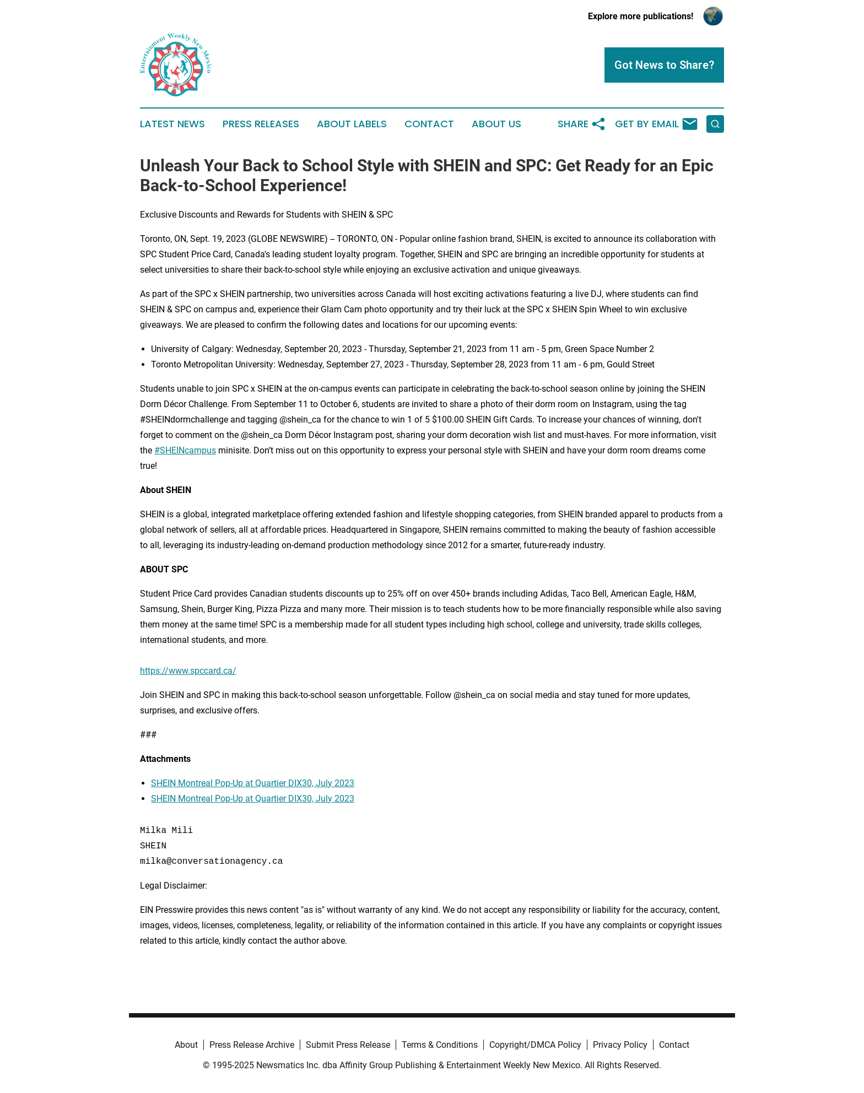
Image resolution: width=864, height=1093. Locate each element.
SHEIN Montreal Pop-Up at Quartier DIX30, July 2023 (252, 783)
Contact (429, 124)
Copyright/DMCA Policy (535, 1045)
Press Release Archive (251, 1045)
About (186, 1045)
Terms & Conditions (440, 1045)
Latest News (172, 124)
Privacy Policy (620, 1045)
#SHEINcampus (185, 450)
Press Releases (261, 124)
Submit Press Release (348, 1045)
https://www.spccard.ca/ (188, 670)
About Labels (352, 124)
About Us (496, 124)
